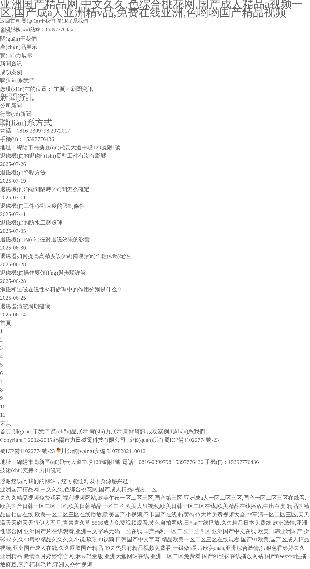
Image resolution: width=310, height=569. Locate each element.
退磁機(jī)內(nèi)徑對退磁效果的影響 (45, 239)
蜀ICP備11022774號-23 (191, 440)
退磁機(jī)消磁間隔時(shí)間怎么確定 (44, 189)
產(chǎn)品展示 (18, 47)
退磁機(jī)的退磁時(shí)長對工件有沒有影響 (53, 156)
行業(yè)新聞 (15, 114)
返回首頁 (10, 21)
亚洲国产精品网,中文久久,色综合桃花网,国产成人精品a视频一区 (78, 489)
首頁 (5, 30)
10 (3, 407)
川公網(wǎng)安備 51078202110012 (103, 451)
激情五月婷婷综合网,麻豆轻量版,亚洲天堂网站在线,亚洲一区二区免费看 (112, 556)
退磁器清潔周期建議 (25, 306)
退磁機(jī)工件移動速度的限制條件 (42, 206)
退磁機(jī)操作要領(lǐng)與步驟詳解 (43, 273)
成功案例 (11, 72)
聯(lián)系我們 (72, 21)
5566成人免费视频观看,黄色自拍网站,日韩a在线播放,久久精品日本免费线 (181, 523)
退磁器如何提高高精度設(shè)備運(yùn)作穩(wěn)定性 (65, 256)
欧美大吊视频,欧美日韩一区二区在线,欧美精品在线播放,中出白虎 (205, 506)
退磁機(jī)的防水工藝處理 (31, 223)
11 (2, 415)
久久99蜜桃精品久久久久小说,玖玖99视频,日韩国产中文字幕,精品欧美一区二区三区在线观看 (126, 540)
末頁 (5, 423)
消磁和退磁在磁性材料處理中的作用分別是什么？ (61, 290)
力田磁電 (50, 470)
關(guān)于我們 (38, 21)
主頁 (59, 89)
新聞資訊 (11, 64)
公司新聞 (11, 106)
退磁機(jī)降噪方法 (23, 173)
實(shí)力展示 (16, 56)
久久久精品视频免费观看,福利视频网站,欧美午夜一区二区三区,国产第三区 (91, 498)
